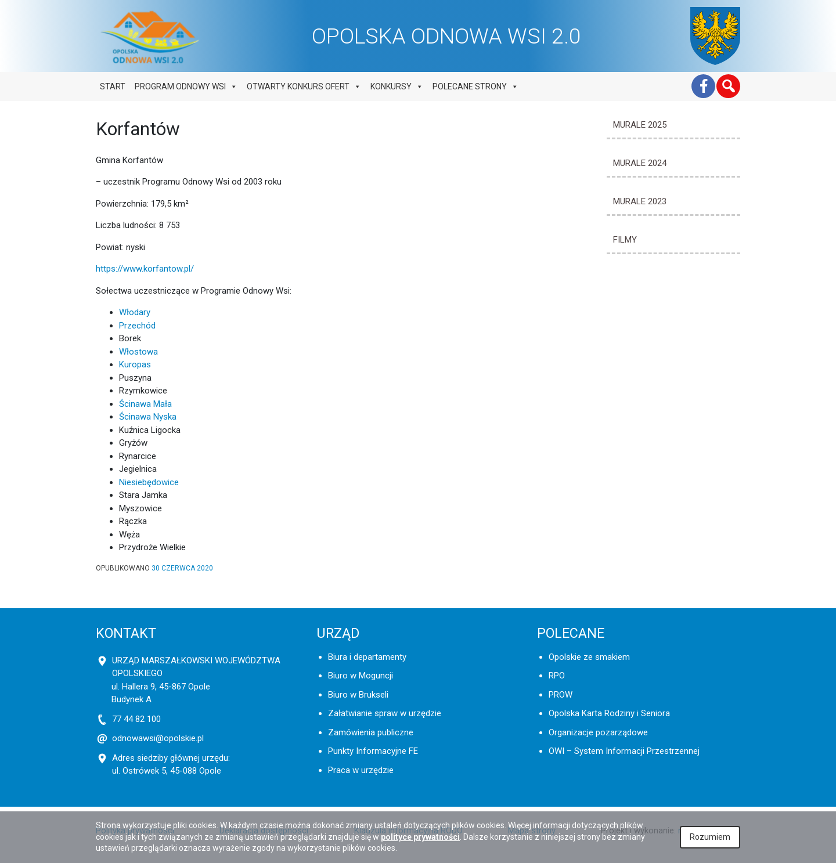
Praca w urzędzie (361, 770)
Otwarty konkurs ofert (304, 86)
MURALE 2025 (639, 125)
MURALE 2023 (639, 201)
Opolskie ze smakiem (589, 657)
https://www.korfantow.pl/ (145, 268)
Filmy (625, 239)
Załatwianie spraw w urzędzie (384, 713)
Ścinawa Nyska (147, 416)
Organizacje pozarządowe (598, 732)
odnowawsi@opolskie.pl (158, 738)
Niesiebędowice (149, 482)
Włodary (134, 312)
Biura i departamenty (367, 657)
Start (112, 86)
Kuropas (135, 364)
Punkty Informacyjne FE (373, 751)
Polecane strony (475, 86)
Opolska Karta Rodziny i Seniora (609, 713)
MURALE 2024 (639, 163)
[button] (728, 86)
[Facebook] (703, 86)
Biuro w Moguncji (360, 675)
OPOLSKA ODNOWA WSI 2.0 (446, 36)
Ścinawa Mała (145, 404)
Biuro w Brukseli (358, 694)
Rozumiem (710, 837)
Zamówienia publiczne (370, 732)
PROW (560, 694)
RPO (557, 675)
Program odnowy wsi (186, 86)
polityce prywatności (420, 837)
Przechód (137, 325)
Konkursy (396, 86)
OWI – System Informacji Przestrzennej (624, 751)
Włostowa (138, 351)
